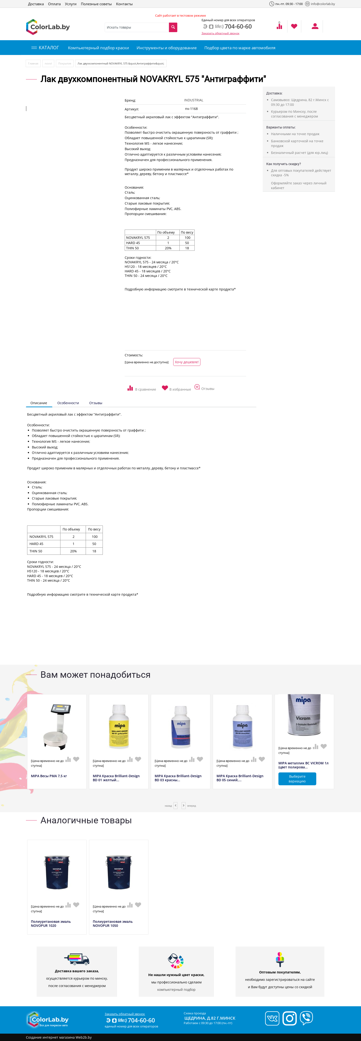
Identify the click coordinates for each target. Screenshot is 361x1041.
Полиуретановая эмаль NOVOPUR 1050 (113, 924)
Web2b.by (84, 1037)
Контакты (124, 3)
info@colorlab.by (320, 3)
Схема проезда (195, 1013)
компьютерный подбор (176, 989)
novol (48, 63)
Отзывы (95, 403)
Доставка (36, 3)
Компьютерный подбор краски (98, 47)
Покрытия (64, 63)
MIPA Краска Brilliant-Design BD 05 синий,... (240, 778)
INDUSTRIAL (193, 100)
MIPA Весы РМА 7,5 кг (49, 776)
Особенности (68, 403)
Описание (38, 403)
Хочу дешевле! (187, 362)
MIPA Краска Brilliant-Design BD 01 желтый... (116, 778)
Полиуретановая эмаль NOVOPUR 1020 (51, 924)
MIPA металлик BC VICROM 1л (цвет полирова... (303, 765)
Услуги (71, 3)
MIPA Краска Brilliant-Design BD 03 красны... (178, 778)
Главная (33, 63)
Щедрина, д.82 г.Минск (209, 1018)
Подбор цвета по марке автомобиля (239, 47)
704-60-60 (130, 1020)
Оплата (54, 3)
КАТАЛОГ (45, 47)
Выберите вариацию (297, 778)
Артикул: (132, 109)
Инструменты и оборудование (167, 47)
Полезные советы (96, 3)
